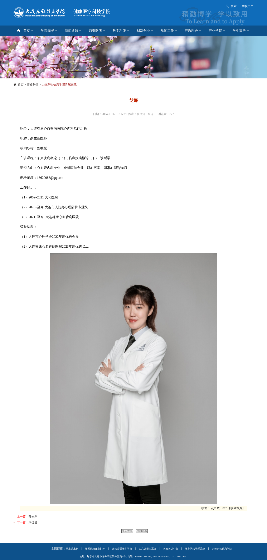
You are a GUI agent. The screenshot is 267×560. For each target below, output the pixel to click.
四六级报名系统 (147, 548)
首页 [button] (28, 30)
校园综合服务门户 (95, 548)
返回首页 (127, 531)
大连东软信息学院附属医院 (59, 84)
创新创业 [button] (145, 30)
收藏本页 (236, 508)
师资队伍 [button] (97, 30)
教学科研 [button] (121, 30)
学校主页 (247, 6)
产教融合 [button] (193, 30)
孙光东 (33, 516)
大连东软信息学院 (222, 548)
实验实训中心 (170, 548)
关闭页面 (142, 531)
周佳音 (33, 522)
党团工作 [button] (169, 30)
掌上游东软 (72, 548)
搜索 (234, 6)
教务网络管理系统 (195, 548)
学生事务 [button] (241, 30)
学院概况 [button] (49, 30)
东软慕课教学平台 (122, 548)
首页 (21, 84)
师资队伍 (32, 84)
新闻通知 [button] (73, 30)
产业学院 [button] (217, 30)
